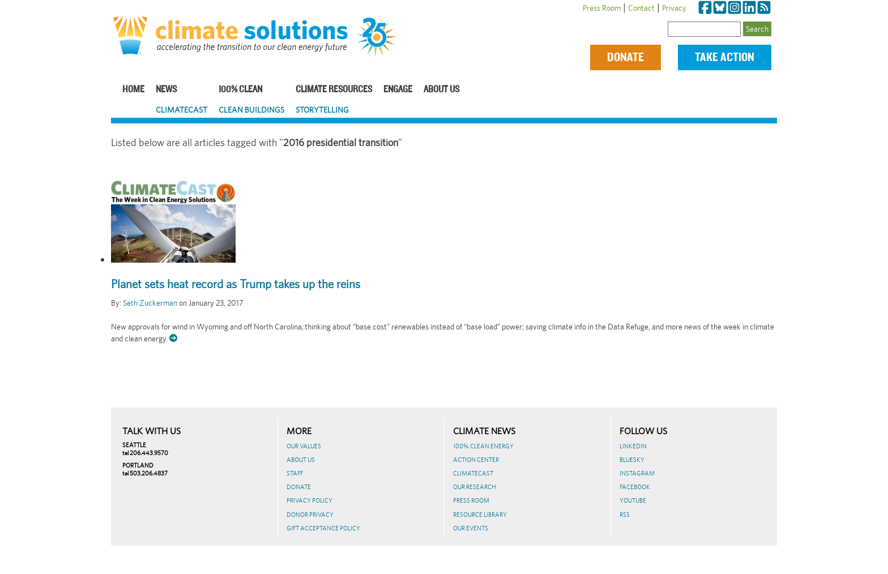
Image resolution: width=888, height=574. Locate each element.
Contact (641, 7)
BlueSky (632, 459)
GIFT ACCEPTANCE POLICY (323, 528)
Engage (397, 89)
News (166, 89)
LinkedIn (633, 446)
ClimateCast (181, 109)
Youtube (633, 500)
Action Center (476, 459)
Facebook (635, 486)
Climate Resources (334, 89)
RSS (625, 514)
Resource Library (480, 514)
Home (133, 89)
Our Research (474, 486)
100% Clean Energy (483, 446)
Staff (295, 473)
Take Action (724, 57)
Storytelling (322, 109)
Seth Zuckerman (150, 302)
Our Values (304, 446)
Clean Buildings (251, 109)
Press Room (602, 7)
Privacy (674, 7)
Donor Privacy (310, 514)
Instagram (637, 473)
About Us (441, 89)
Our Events (470, 528)
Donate (625, 57)
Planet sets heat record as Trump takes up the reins (235, 284)
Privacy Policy (309, 500)
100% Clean (240, 89)
